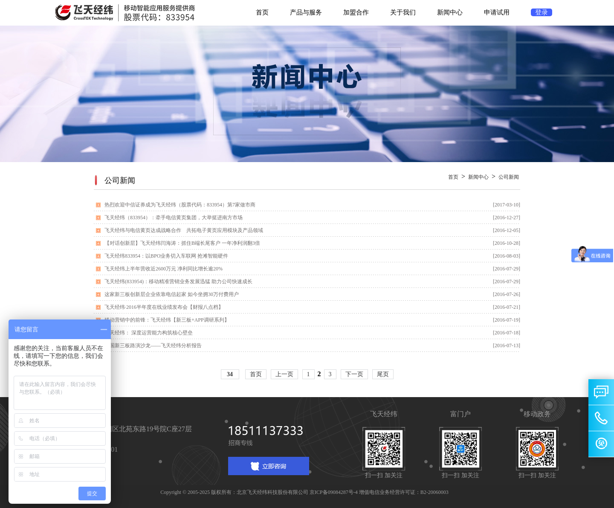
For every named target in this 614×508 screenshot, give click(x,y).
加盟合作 (356, 12)
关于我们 (403, 12)
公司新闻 (508, 177)
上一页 (284, 374)
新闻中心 (450, 12)
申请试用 (497, 12)
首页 (262, 12)
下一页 (354, 374)
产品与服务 (306, 12)
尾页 (383, 374)
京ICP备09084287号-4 (334, 492)
